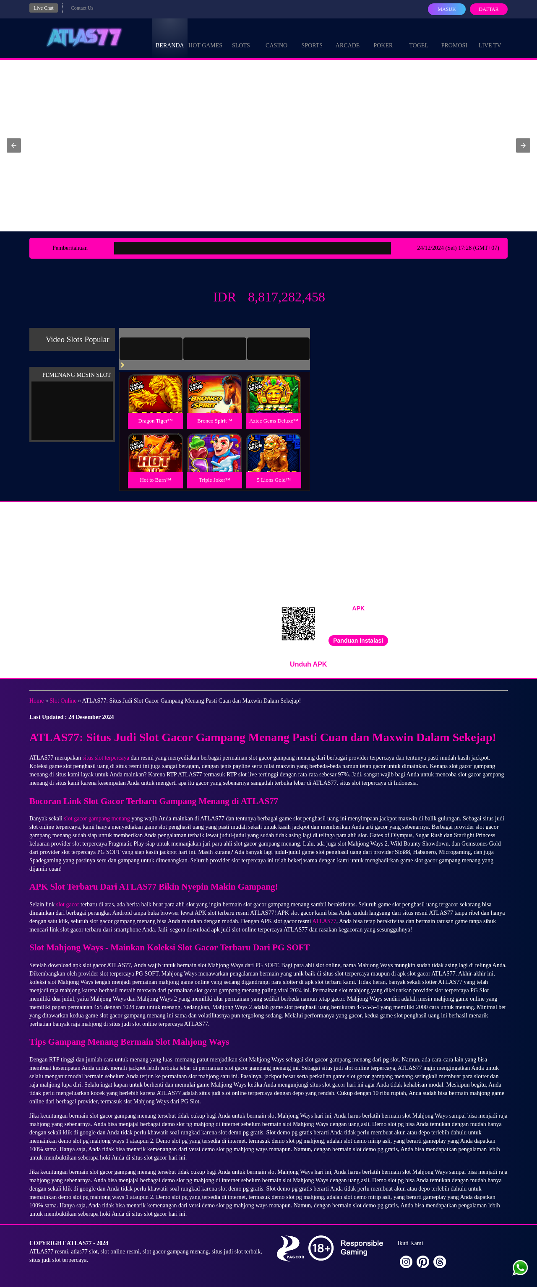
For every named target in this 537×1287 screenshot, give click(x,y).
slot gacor (67, 904)
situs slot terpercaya (106, 758)
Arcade (348, 38)
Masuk (447, 9)
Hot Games (205, 38)
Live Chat (44, 8)
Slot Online (63, 701)
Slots (241, 38)
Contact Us (82, 8)
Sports (312, 38)
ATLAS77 (324, 921)
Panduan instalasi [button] (358, 640)
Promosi (454, 38)
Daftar (488, 9)
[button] (14, 145)
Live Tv (490, 38)
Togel (418, 38)
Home (36, 701)
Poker (383, 38)
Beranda (170, 38)
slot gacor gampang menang (97, 818)
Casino (276, 38)
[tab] (151, 348)
